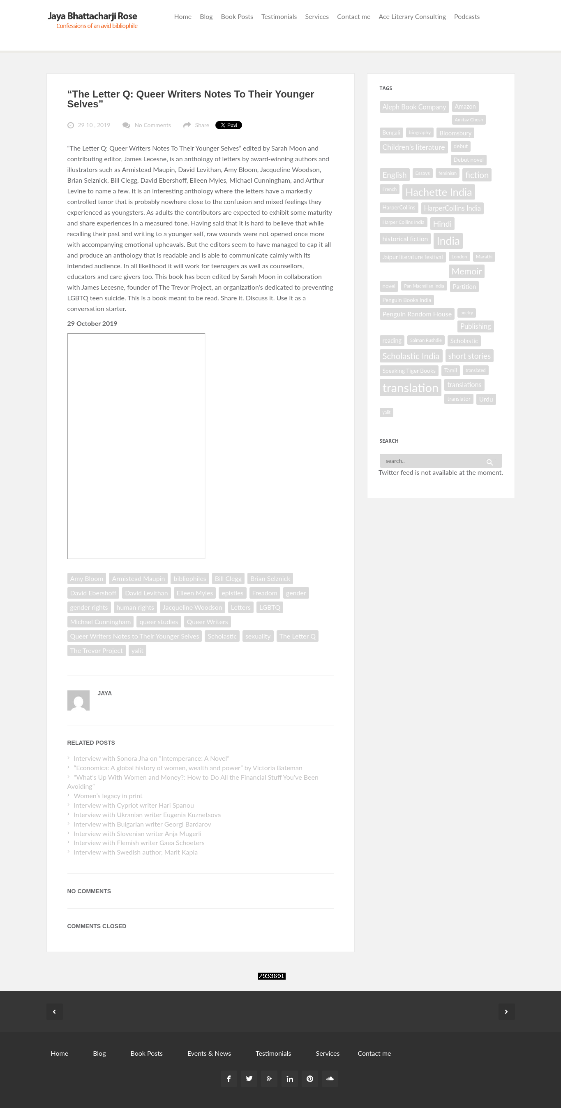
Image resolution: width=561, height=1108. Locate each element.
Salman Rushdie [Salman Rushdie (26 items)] (426, 340)
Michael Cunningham (100, 621)
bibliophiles (189, 578)
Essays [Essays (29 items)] (423, 173)
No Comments (152, 124)
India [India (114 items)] (448, 240)
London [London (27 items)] (459, 256)
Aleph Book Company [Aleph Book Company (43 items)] (414, 107)
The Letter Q (297, 636)
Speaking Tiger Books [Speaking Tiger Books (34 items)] (409, 370)
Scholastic (222, 636)
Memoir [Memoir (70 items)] (467, 271)
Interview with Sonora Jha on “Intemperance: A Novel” (151, 758)
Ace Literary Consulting (412, 16)
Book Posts (237, 16)
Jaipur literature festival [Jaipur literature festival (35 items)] (413, 256)
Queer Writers (207, 621)
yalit (137, 650)
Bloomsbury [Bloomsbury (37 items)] (455, 133)
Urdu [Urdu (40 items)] (486, 399)
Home (183, 16)
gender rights (89, 607)
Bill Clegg (228, 578)
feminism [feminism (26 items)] (448, 173)
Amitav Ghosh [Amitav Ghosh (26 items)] (469, 119)
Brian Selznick (270, 578)
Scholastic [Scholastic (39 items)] (464, 340)
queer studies (158, 621)
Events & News (209, 1053)
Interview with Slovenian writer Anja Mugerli (137, 833)
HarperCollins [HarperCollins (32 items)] (399, 207)
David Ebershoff (93, 593)
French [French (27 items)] (390, 189)
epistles (232, 593)
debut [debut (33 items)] (461, 146)
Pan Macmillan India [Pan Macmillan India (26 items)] (424, 285)
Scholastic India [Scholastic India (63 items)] (411, 356)
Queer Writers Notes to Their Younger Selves (134, 636)
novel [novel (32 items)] (389, 286)
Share (202, 124)
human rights (135, 607)
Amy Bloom (87, 578)
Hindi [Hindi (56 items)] (442, 223)
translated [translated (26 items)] (476, 370)
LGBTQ (269, 607)
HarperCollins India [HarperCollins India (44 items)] (452, 208)
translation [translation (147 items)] (411, 387)
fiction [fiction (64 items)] (477, 175)
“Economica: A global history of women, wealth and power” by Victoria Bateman (188, 767)
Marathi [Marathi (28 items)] (484, 256)
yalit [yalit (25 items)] (387, 412)
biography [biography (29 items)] (420, 132)
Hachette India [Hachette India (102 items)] (438, 192)
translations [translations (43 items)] (464, 384)
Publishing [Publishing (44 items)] (475, 326)
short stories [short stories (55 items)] (469, 355)
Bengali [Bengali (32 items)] (391, 132)
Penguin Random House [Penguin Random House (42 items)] (417, 314)
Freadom (264, 593)
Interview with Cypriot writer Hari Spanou (134, 805)
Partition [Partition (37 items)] (464, 286)
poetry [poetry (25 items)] (466, 312)
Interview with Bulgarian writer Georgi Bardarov (142, 824)
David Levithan (146, 593)
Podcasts (467, 16)
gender (296, 593)
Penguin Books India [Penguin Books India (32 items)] (407, 300)
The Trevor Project (96, 650)
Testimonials (279, 16)
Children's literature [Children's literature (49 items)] (414, 146)
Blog (206, 16)
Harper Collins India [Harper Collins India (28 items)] (404, 222)
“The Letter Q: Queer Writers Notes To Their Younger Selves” (190, 98)
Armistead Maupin (138, 578)
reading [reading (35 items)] (392, 340)
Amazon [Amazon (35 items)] (465, 106)
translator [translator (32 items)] (458, 398)
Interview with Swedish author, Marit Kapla (136, 852)
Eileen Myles (195, 593)
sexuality (258, 636)
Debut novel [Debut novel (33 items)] (469, 159)
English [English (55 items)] (395, 174)
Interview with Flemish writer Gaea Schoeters (139, 842)
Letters (241, 607)
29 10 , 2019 (94, 124)
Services (317, 16)
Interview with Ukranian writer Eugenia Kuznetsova (147, 814)
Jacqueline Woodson (192, 607)
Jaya (105, 693)
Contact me (353, 16)
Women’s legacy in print (108, 795)
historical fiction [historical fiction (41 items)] (405, 238)
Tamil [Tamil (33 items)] (450, 370)
